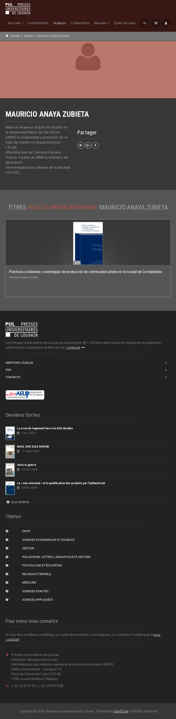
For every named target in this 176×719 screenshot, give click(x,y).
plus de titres (17, 502)
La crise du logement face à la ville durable (45, 428)
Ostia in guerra (26, 465)
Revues (100, 23)
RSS (8, 369)
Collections (80, 23)
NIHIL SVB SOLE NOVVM (33, 446)
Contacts (13, 377)
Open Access (124, 23)
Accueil (14, 23)
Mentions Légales (19, 362)
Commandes (38, 23)
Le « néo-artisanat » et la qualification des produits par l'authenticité (61, 483)
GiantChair (121, 711)
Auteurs (59, 23)
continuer (75, 347)
